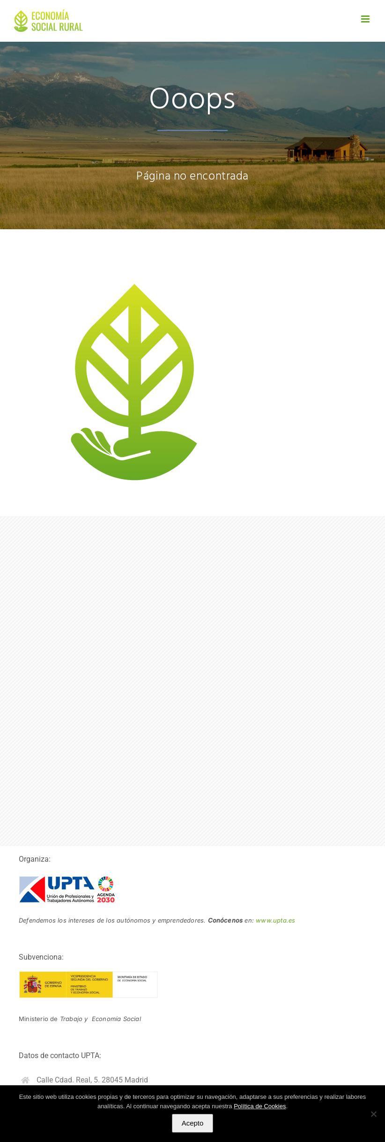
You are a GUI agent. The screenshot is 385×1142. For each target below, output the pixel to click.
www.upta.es (275, 920)
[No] (373, 1114)
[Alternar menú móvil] (366, 19)
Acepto (193, 1123)
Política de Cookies (260, 1106)
